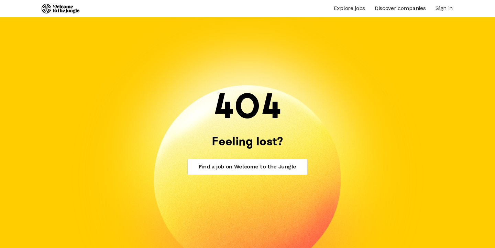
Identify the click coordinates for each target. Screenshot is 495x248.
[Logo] (60, 8)
